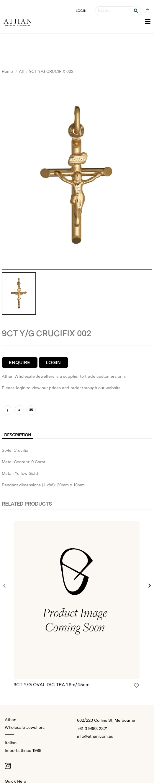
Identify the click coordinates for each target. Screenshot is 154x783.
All (21, 71)
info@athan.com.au (95, 736)
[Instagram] (8, 766)
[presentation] (5, 586)
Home (7, 71)
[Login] (136, 685)
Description (17, 435)
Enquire (19, 362)
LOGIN (81, 11)
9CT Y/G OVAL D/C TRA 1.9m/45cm (51, 684)
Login (53, 362)
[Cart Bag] (147, 11)
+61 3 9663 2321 (92, 728)
